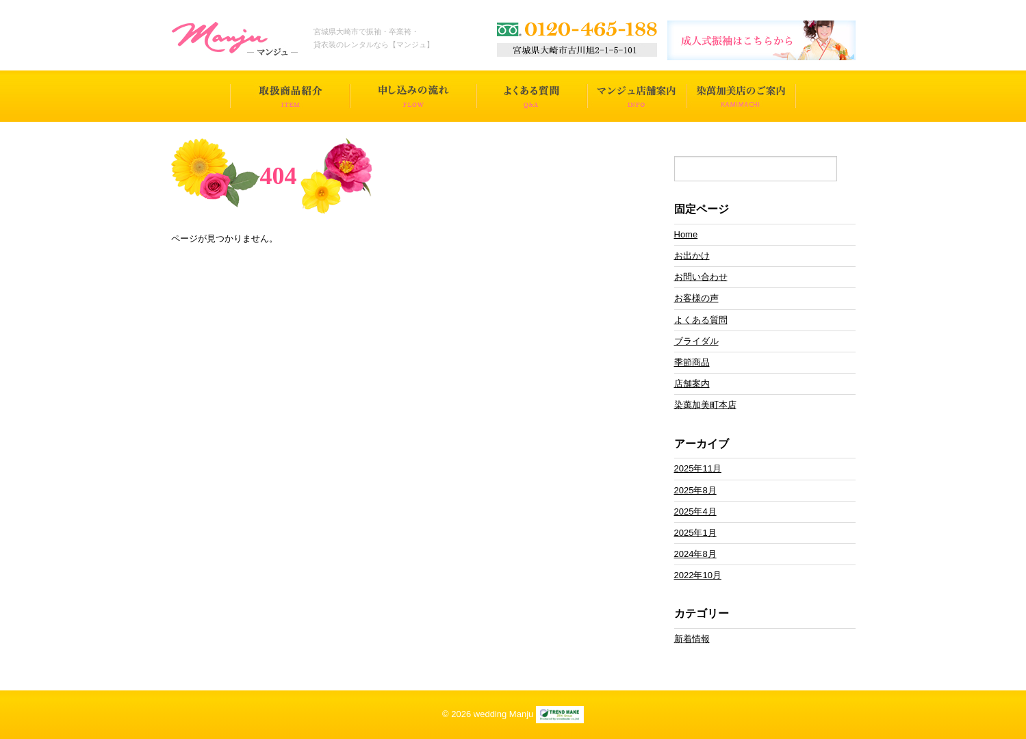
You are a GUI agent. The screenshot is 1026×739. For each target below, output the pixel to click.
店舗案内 (692, 383)
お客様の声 (696, 298)
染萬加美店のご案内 (741, 96)
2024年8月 (695, 554)
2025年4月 (695, 511)
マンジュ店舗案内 (637, 96)
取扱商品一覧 (290, 96)
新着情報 (692, 639)
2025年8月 (695, 490)
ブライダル (696, 341)
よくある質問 (531, 96)
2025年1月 (695, 533)
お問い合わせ (701, 277)
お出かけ (692, 255)
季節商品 (692, 362)
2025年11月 (697, 468)
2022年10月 (697, 575)
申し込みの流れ (413, 96)
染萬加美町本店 (705, 405)
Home (686, 234)
